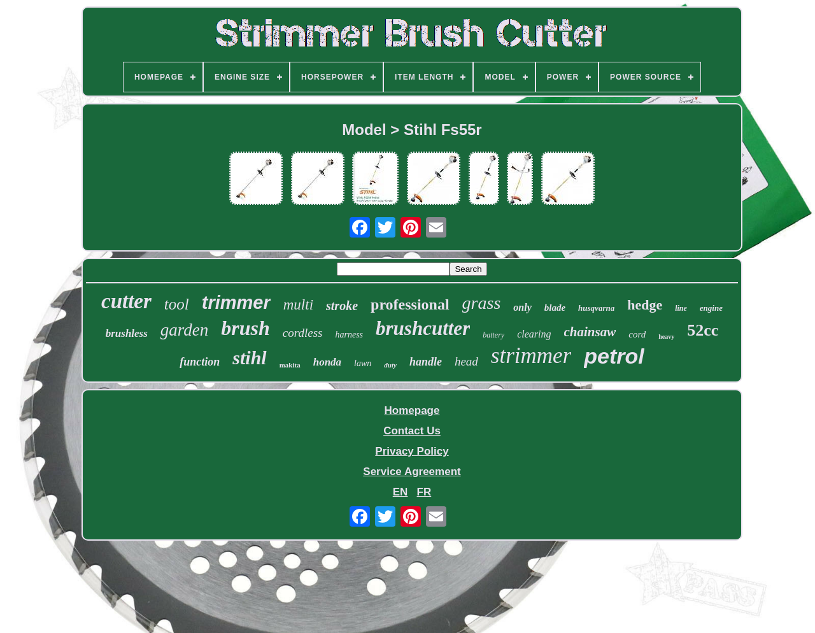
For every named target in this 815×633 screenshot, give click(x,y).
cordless (303, 332)
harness (349, 334)
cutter (126, 301)
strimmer (531, 355)
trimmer (236, 302)
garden (184, 329)
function (200, 361)
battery (493, 335)
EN (400, 492)
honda (327, 362)
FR (424, 492)
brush (245, 327)
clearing (534, 334)
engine (711, 308)
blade (554, 307)
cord (637, 334)
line (681, 308)
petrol (614, 356)
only (522, 307)
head (466, 361)
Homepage (412, 410)
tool (176, 304)
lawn (362, 363)
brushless (127, 333)
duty (390, 365)
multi (298, 305)
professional (410, 304)
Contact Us (412, 431)
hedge (644, 305)
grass (481, 303)
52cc (702, 330)
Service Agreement (411, 472)
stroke (342, 306)
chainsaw (590, 331)
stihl (249, 357)
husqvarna (596, 308)
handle (425, 361)
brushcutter (423, 328)
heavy (666, 336)
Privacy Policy (411, 451)
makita (290, 365)
